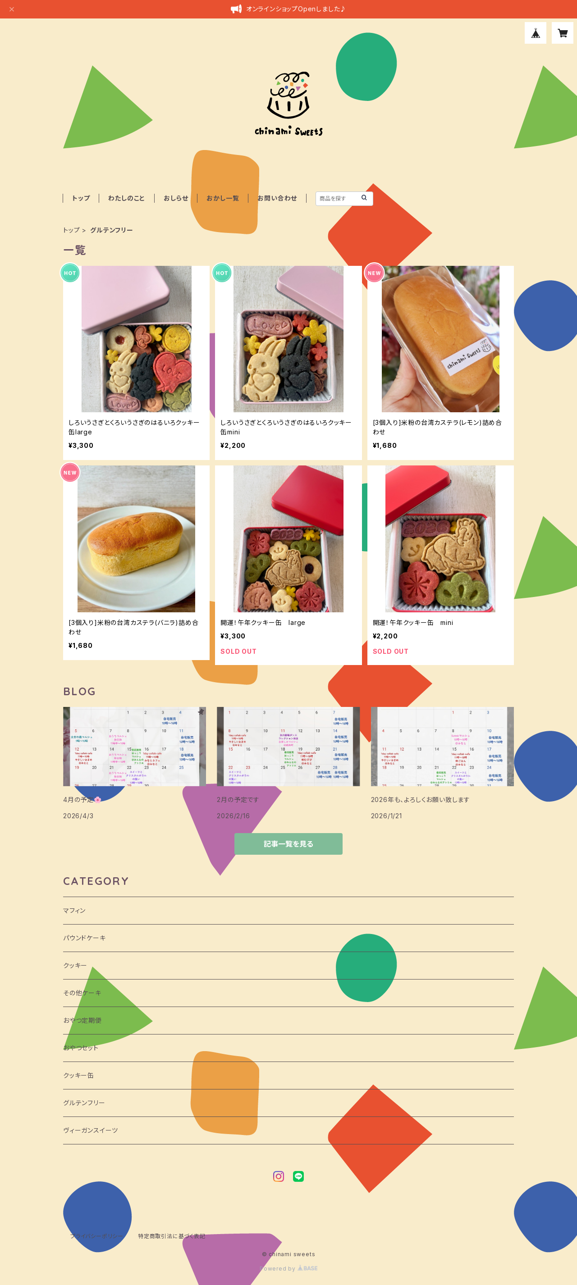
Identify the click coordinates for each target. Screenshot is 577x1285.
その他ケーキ (82, 993)
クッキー (75, 965)
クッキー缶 (78, 1075)
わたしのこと (126, 198)
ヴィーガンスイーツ (90, 1130)
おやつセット (81, 1048)
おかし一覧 (222, 198)
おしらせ (176, 198)
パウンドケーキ (84, 938)
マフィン (74, 910)
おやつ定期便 (82, 1020)
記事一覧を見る (288, 843)
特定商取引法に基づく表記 (172, 1236)
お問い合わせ (277, 198)
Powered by (288, 1268)
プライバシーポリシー (97, 1236)
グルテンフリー (84, 1103)
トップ (81, 198)
